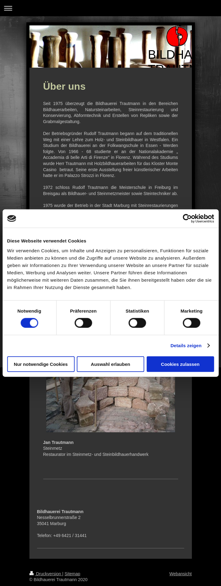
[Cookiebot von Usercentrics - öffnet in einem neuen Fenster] (187, 218)
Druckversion (45, 573)
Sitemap (72, 573)
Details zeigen (185, 345)
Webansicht (181, 573)
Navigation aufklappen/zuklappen (110, 8)
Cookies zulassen (180, 363)
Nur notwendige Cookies (41, 363)
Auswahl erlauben (110, 363)
